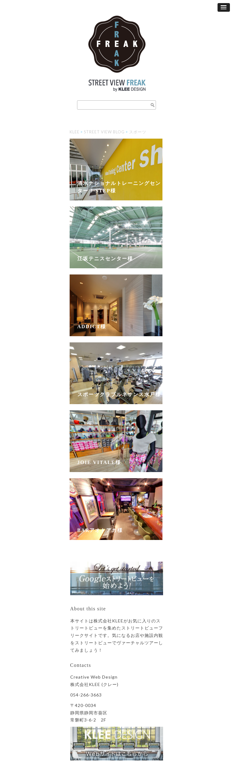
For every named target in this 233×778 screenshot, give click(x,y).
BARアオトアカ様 (100, 530)
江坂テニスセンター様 (105, 258)
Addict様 (91, 326)
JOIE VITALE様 (99, 462)
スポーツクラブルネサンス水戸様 (119, 394)
